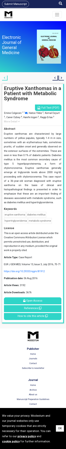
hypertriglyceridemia (16, 220)
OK (60, 428)
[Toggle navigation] (57, 14)
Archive (33, 390)
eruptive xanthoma (15, 214)
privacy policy (26, 436)
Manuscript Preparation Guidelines (33, 399)
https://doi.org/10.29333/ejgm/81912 (24, 271)
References (32, 308)
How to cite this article (32, 316)
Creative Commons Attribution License (25, 237)
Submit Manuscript (15, 4)
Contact (33, 363)
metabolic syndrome (40, 220)
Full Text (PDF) (48, 108)
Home (33, 354)
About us (33, 394)
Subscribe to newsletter (33, 368)
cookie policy (11, 441)
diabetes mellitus (36, 214)
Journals (33, 358)
